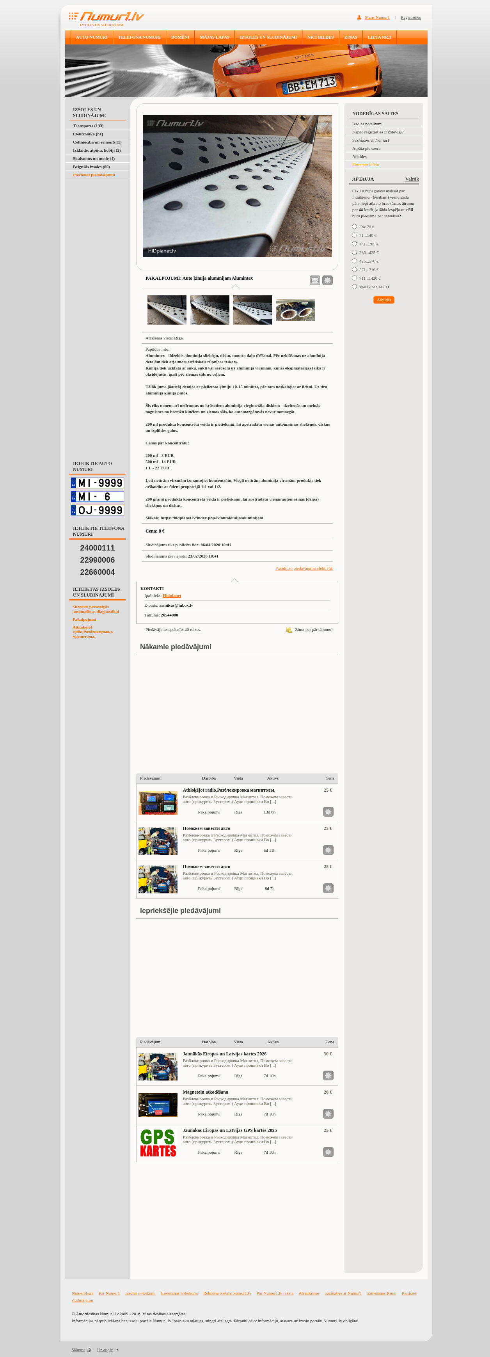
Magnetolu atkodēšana (205, 1092)
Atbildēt (384, 299)
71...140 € (367, 235)
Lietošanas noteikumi (179, 1293)
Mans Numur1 (377, 17)
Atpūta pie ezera (366, 148)
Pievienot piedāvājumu (94, 174)
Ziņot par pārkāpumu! (309, 629)
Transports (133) (88, 125)
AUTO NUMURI (92, 37)
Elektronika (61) (88, 133)
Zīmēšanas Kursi (381, 1293)
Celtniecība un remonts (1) (97, 142)
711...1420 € (370, 278)
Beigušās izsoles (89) (91, 166)
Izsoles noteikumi (367, 123)
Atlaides (359, 156)
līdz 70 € (367, 226)
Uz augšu (105, 1349)
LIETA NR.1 (379, 37)
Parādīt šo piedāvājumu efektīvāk (304, 568)
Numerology (83, 1293)
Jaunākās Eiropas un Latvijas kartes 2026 (225, 1054)
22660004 (97, 572)
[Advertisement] (96, 198)
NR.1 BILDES (320, 37)
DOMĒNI (180, 37)
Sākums (78, 1349)
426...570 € (369, 261)
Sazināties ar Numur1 (370, 140)
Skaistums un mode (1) (94, 158)
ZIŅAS (351, 37)
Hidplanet (172, 595)
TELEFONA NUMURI (139, 37)
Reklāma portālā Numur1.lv (227, 1293)
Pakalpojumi (84, 619)
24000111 (97, 548)
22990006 (97, 560)
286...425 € (369, 252)
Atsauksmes (308, 1293)
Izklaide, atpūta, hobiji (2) (97, 150)
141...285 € (369, 244)
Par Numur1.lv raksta (275, 1293)
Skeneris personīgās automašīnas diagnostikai (96, 609)
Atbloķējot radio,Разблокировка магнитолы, (93, 632)
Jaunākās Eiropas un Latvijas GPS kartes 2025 (230, 1130)
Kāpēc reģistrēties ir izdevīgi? (378, 132)
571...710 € (369, 269)
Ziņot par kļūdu (365, 164)
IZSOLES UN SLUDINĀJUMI (268, 37)
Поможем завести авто (207, 828)
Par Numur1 (109, 1293)
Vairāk (412, 179)
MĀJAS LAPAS (214, 37)
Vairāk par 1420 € (374, 286)
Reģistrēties (411, 17)
